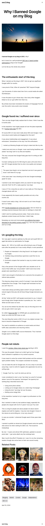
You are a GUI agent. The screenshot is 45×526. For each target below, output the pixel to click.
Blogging (5, 497)
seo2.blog (6, 2)
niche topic (12, 129)
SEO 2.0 (5, 501)
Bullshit (12, 497)
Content (18, 497)
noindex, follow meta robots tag (18, 348)
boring (7, 129)
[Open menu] (42, 2)
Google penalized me (11, 208)
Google (24, 497)
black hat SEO (13, 313)
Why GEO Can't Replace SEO (9, 474)
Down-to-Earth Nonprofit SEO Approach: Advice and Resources (8, 487)
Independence (32, 497)
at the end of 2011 (24, 208)
